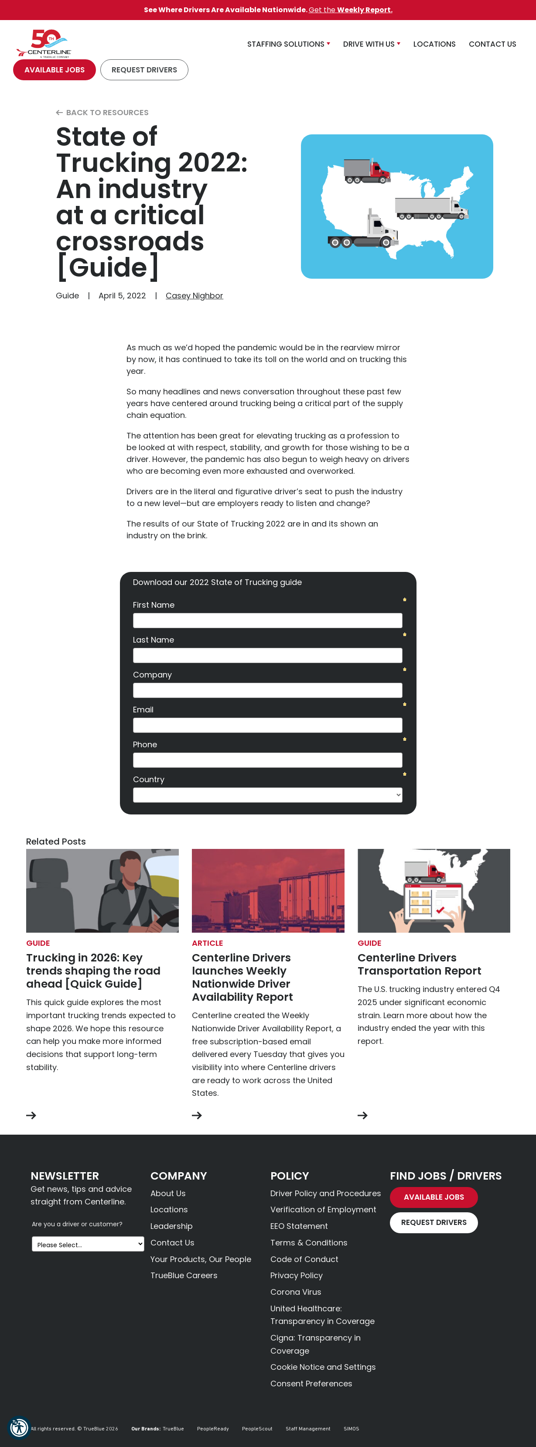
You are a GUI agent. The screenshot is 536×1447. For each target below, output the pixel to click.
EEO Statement (299, 1226)
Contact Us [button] (492, 44)
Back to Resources (102, 113)
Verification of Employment (323, 1209)
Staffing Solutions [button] (285, 44)
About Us (168, 1193)
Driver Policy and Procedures (325, 1193)
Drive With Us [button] (369, 44)
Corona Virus (295, 1291)
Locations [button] (434, 44)
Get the (351, 10)
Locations (169, 1209)
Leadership (171, 1226)
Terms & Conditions (309, 1242)
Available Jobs (54, 70)
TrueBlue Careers (184, 1275)
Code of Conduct (304, 1259)
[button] (19, 1428)
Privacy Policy (296, 1275)
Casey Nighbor (194, 295)
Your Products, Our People (200, 1259)
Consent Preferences (311, 1383)
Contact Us (172, 1242)
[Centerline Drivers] (43, 44)
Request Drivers (144, 70)
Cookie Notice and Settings (323, 1366)
